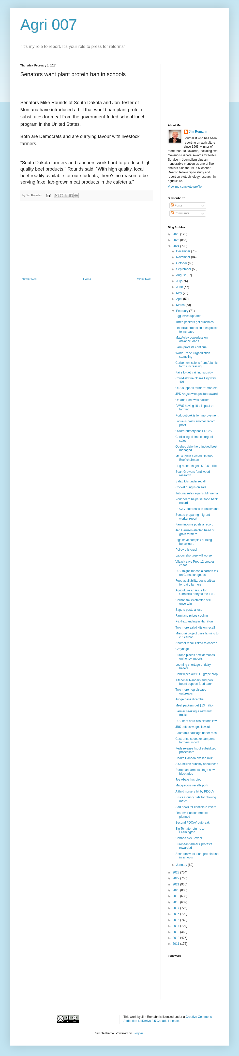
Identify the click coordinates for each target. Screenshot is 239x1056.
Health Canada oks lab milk (194, 758)
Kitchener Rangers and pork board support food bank (194, 682)
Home (87, 279)
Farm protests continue (191, 347)
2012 (176, 938)
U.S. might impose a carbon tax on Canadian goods (196, 572)
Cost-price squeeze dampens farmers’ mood (195, 740)
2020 (176, 890)
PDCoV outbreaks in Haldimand (196, 509)
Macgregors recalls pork (191, 785)
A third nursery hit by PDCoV (194, 791)
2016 (176, 914)
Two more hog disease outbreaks (190, 691)
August (181, 275)
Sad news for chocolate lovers (195, 807)
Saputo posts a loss (188, 610)
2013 (176, 932)
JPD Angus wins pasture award (196, 394)
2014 (176, 926)
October (182, 263)
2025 (176, 240)
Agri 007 (48, 24)
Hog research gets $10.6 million (196, 466)
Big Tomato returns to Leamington (189, 830)
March (181, 305)
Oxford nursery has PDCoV (193, 431)
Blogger (137, 1033)
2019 (176, 896)
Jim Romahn (198, 131)
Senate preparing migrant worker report (192, 516)
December (183, 251)
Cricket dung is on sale (190, 487)
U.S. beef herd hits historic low (196, 721)
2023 (176, 872)
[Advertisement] (86, 239)
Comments (180, 213)
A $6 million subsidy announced (196, 764)
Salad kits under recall (190, 481)
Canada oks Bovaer (188, 838)
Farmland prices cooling (191, 615)
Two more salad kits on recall (195, 627)
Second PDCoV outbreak (192, 822)
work (133, 1017)
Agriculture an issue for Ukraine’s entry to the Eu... (195, 592)
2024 (176, 246)
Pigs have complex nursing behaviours (193, 541)
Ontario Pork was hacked (192, 400)
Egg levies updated (188, 316)
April (179, 299)
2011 (176, 944)
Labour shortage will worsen (194, 555)
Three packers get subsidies (194, 322)
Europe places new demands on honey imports (195, 656)
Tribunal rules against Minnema (196, 493)
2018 (176, 902)
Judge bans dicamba (189, 699)
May (179, 293)
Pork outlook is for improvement (196, 415)
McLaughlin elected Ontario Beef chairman (194, 458)
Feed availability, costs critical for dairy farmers (195, 582)
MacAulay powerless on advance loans (191, 339)
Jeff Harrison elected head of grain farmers (194, 532)
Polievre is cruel (186, 549)
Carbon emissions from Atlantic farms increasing (196, 364)
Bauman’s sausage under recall (196, 733)
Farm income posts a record (194, 524)
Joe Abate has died (188, 779)
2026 (176, 234)
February (182, 311)
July (179, 281)
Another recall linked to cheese (196, 643)
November (183, 257)
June (180, 287)
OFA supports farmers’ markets (196, 388)
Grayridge (182, 649)
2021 (176, 884)
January (182, 865)
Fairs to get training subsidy (194, 372)
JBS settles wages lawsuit (193, 727)
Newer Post (29, 279)
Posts (176, 205)
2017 (176, 908)
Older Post (144, 279)
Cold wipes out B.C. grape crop (196, 674)
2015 (176, 920)
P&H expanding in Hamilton (194, 621)
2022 (176, 878)
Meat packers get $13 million (194, 705)
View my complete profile (185, 186)
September (184, 269)
